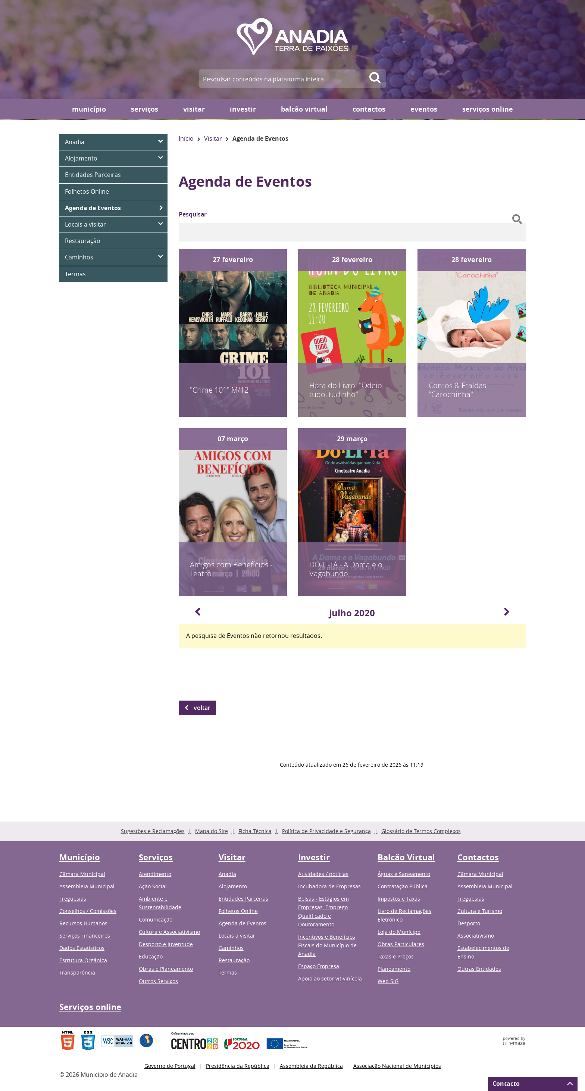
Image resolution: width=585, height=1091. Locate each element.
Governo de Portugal (169, 1065)
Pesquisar (193, 214)
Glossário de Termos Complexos (421, 831)
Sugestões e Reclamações (153, 831)
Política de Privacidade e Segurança (326, 831)
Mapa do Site (211, 831)
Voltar (202, 708)
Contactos (369, 109)
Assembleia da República (311, 1065)
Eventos (423, 109)
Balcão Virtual (304, 109)
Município (89, 109)
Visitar (194, 109)
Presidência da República (237, 1065)
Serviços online (487, 109)
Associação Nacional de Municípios (397, 1065)
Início (186, 138)
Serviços (144, 109)
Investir (243, 109)
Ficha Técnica (255, 831)
